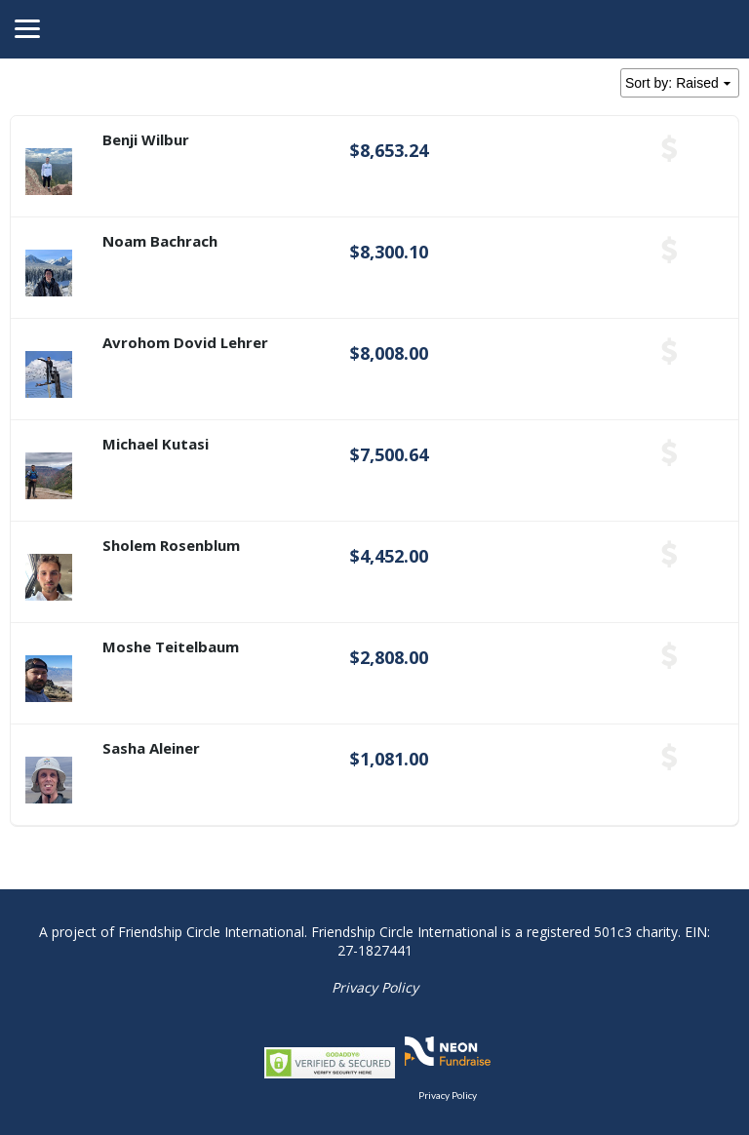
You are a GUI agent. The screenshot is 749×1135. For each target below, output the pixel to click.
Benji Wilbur (145, 139)
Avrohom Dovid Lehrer (185, 342)
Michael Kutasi (155, 443)
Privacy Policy (375, 987)
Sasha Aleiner (151, 748)
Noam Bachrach (159, 241)
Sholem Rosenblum (171, 545)
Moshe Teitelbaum (170, 646)
